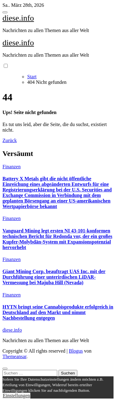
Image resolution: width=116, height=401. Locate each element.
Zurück (9, 140)
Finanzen (11, 166)
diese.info (18, 18)
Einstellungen (16, 395)
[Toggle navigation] (4, 12)
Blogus (76, 351)
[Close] (4, 369)
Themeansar (14, 356)
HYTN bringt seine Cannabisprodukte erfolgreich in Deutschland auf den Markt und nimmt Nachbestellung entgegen (57, 312)
